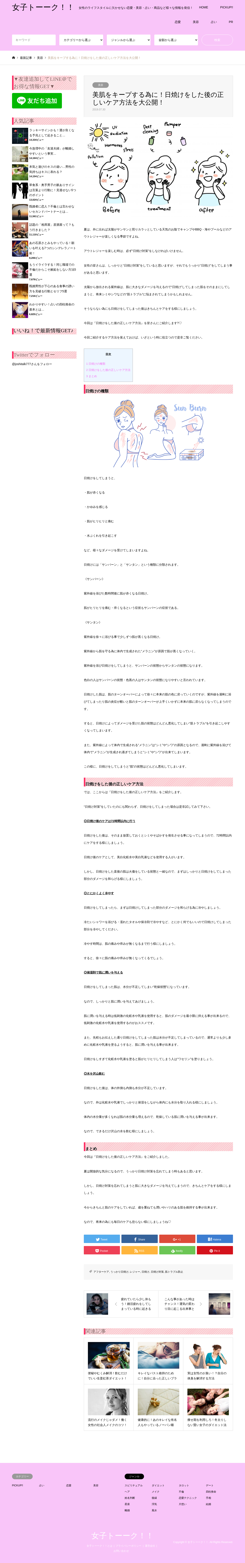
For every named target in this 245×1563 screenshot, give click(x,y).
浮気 (154, 1504)
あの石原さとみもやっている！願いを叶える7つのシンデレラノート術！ (52, 248)
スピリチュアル (134, 1485)
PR (231, 22)
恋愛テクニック (188, 1497)
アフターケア (101, 1271)
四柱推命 (211, 1491)
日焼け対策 (157, 1271)
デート (210, 1485)
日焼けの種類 (95, 363)
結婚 (208, 1504)
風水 (154, 1510)
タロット (184, 1485)
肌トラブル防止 (174, 1271)
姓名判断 (130, 1497)
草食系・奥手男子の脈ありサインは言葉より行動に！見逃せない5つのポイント (52, 190)
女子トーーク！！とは (99, 1545)
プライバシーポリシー (128, 1545)
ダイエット (158, 1485)
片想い (183, 1504)
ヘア (127, 1491)
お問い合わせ (121, 1550)
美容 (196, 22)
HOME (203, 7)
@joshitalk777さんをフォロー (32, 364)
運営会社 (150, 1545)
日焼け (145, 1271)
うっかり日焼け (119, 1271)
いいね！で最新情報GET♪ (44, 330)
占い (214, 22)
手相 (208, 1497)
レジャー (135, 1271)
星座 (127, 1504)
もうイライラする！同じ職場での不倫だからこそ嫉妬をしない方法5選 (52, 270)
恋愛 (178, 22)
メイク (155, 1491)
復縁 (154, 1497)
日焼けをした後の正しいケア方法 (108, 370)
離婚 (127, 1510)
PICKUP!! (226, 7)
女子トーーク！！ (122, 1535)
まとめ (91, 376)
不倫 (181, 1491)
